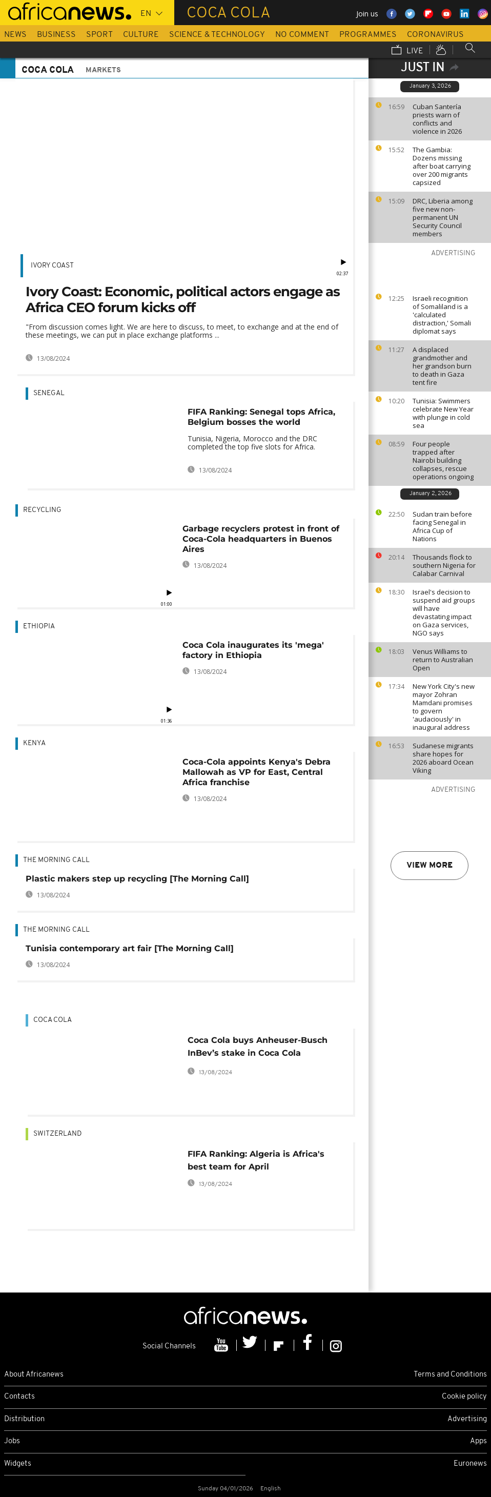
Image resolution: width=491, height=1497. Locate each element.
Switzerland (57, 1134)
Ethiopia (39, 626)
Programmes (368, 35)
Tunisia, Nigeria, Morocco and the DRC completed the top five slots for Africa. (252, 443)
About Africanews (34, 1375)
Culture (141, 35)
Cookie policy (464, 1397)
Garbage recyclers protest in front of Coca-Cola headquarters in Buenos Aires (260, 539)
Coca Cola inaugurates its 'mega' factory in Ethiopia (253, 650)
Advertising (467, 1419)
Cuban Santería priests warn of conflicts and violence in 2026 (437, 118)
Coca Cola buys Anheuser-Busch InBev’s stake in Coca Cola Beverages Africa (258, 1048)
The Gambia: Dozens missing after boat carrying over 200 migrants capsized (441, 166)
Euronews (470, 1464)
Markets (103, 70)
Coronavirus (435, 35)
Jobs (12, 1441)
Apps (478, 1441)
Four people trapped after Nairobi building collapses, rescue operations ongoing (443, 460)
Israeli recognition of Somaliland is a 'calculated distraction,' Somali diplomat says (442, 314)
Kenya (34, 743)
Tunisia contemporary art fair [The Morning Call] (130, 948)
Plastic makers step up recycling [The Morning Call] (137, 879)
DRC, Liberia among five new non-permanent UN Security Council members (443, 217)
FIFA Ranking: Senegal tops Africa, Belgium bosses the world (261, 417)
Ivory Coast (52, 266)
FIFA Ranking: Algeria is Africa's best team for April (256, 1160)
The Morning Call (56, 860)
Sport (99, 35)
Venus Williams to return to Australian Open (443, 659)
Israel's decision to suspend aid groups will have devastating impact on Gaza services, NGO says (444, 612)
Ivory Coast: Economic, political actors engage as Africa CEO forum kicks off (183, 299)
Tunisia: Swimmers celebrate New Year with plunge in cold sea (443, 413)
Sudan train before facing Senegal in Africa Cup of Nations (442, 526)
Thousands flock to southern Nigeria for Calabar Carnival (444, 565)
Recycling (42, 510)
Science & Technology (217, 35)
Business (56, 35)
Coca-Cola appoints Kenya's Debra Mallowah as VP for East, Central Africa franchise (256, 772)
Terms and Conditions (450, 1375)
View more (429, 866)
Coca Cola (52, 1020)
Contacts (19, 1397)
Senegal (49, 393)
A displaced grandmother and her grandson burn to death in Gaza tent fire (442, 365)
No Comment (302, 35)
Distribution (24, 1419)
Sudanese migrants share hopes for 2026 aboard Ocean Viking (443, 758)
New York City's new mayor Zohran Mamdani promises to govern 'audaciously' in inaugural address (444, 706)
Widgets (17, 1464)
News (15, 35)
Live (407, 50)
